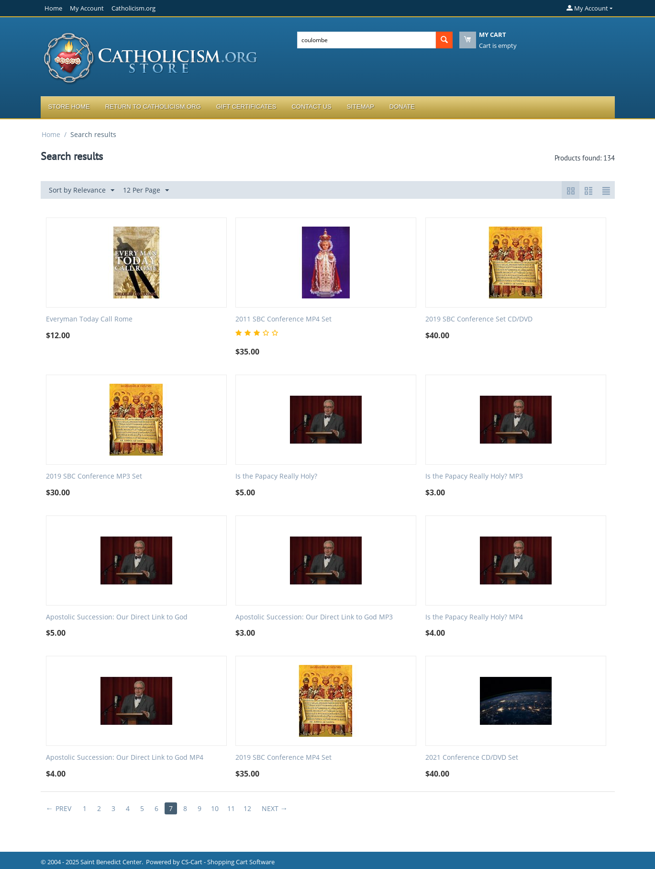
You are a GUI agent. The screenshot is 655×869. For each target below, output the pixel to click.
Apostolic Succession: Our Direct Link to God (117, 617)
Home (53, 8)
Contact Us (311, 106)
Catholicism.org (133, 8)
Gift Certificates (246, 106)
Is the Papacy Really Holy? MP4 (474, 617)
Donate (402, 106)
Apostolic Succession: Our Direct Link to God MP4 (124, 758)
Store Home (69, 106)
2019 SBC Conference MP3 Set (94, 476)
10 (215, 808)
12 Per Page (146, 190)
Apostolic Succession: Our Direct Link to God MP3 (314, 617)
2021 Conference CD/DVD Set (471, 758)
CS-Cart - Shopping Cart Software (228, 862)
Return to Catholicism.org (153, 106)
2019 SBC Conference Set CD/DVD (479, 319)
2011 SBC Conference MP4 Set (283, 319)
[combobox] (366, 40)
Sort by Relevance (81, 190)
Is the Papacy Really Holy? (276, 476)
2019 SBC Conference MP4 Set (283, 758)
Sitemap (360, 106)
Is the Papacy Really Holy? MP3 (474, 476)
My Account (87, 8)
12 (247, 808)
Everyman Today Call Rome (89, 319)
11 (231, 808)
